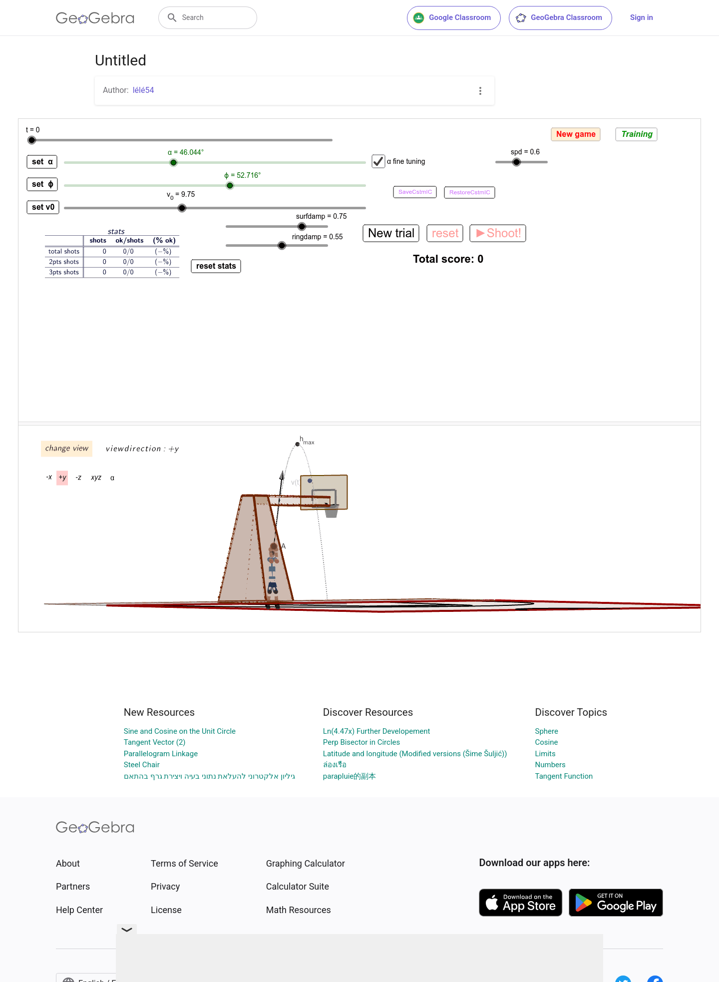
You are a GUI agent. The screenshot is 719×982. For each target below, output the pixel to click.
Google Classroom (452, 18)
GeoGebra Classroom (558, 18)
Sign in (641, 17)
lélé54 (143, 90)
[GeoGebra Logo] (95, 18)
